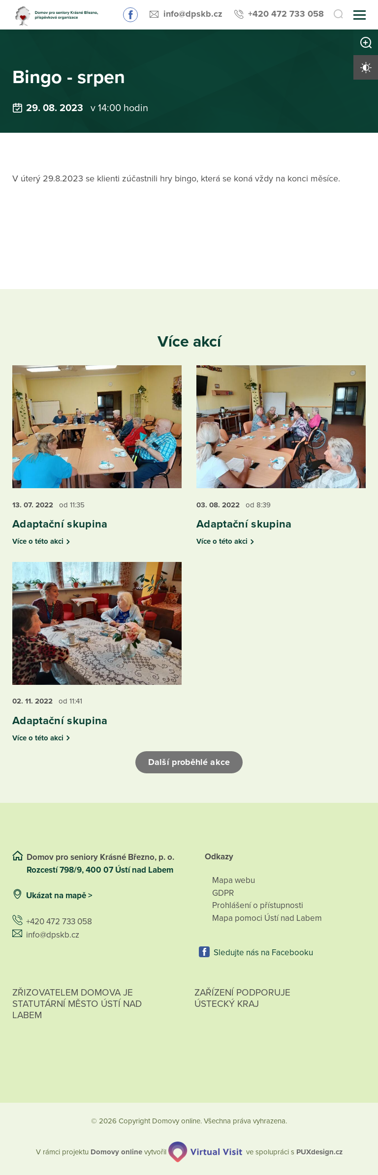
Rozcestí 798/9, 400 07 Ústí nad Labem (101, 870)
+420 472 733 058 (286, 13)
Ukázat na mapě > (59, 895)
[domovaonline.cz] (116, 1152)
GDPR (223, 893)
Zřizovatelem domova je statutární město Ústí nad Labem (77, 1015)
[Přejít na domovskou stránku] (58, 15)
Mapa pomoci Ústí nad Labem (267, 918)
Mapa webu (233, 880)
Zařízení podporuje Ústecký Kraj (242, 998)
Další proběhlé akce (189, 762)
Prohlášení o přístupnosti (257, 905)
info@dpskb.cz (192, 13)
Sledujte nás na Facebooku (130, 14)
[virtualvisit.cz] (205, 1152)
